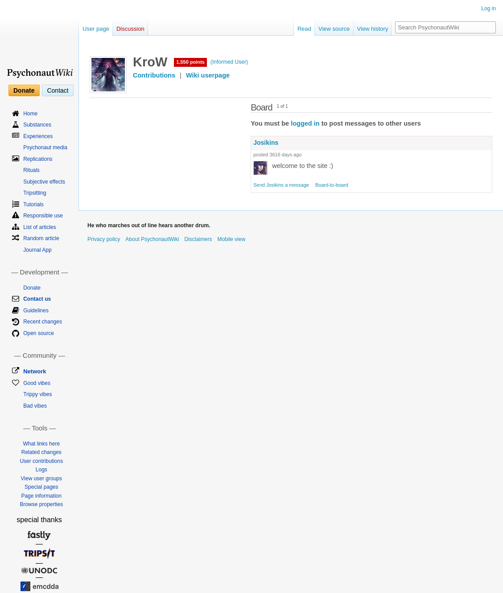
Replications (37, 159)
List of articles (39, 227)
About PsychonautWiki (152, 239)
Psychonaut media (45, 147)
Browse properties (41, 504)
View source (334, 28)
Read (304, 28)
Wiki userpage (208, 75)
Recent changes (42, 322)
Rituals (31, 170)
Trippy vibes (37, 394)
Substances (37, 125)
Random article (41, 238)
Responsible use (43, 216)
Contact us (37, 299)
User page (95, 28)
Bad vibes (35, 406)
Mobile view (231, 239)
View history (372, 28)
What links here (41, 444)
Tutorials (33, 204)
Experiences (38, 136)
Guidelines (36, 310)
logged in (305, 123)
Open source (38, 333)
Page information (41, 496)
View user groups (41, 478)
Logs (41, 469)
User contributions (41, 461)
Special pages (41, 487)
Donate (23, 90)
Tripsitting (34, 193)
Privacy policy (103, 239)
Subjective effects (44, 182)
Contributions (154, 75)
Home (30, 113)
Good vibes (36, 383)
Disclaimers (198, 239)
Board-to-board (331, 185)
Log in (488, 8)
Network (34, 371)
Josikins (265, 142)
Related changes (41, 452)
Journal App (37, 250)
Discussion (130, 28)
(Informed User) (229, 62)
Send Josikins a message (281, 185)
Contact (57, 90)
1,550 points (190, 62)
